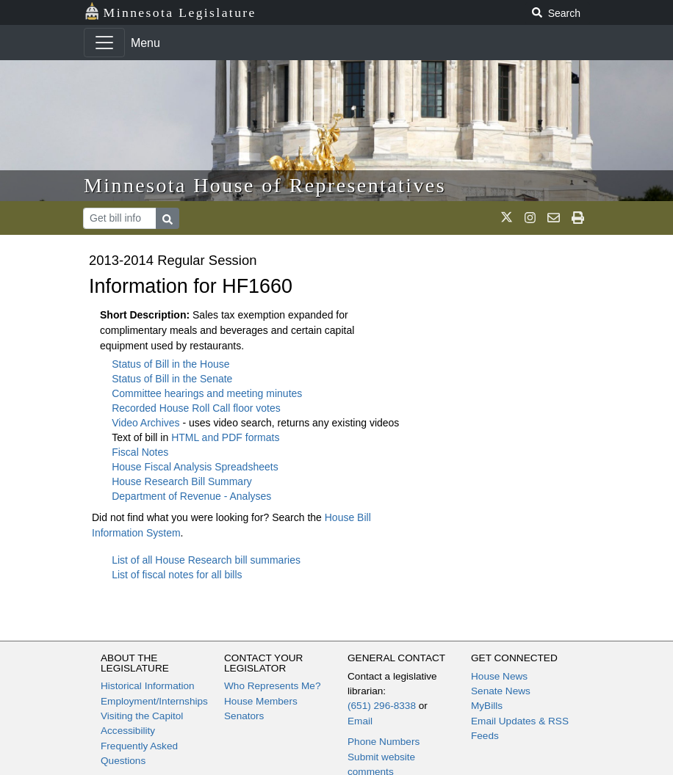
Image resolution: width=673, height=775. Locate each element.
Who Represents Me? (272, 685)
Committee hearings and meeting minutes (207, 393)
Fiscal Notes (140, 452)
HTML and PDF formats (225, 437)
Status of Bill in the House (170, 364)
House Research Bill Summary (182, 481)
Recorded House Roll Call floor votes (196, 408)
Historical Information (148, 685)
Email (360, 721)
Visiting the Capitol (142, 715)
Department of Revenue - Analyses (191, 496)
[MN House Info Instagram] (530, 218)
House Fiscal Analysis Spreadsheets (195, 467)
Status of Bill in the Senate (172, 379)
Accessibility (128, 730)
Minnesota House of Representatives (265, 185)
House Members (261, 701)
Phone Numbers (384, 741)
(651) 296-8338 (382, 705)
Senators (244, 715)
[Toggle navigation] (104, 42)
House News (499, 676)
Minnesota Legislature (170, 11)
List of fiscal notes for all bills (177, 575)
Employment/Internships (154, 701)
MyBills (487, 705)
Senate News (500, 690)
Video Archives (147, 423)
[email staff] (553, 218)
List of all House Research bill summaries (206, 560)
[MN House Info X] (506, 218)
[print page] (578, 218)
